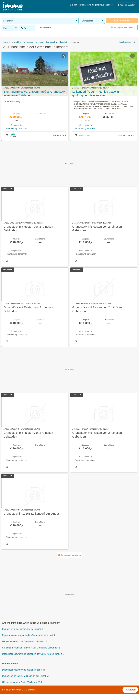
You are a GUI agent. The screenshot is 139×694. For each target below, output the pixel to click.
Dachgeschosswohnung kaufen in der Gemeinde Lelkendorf (32, 654)
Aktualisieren (122, 20)
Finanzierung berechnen (16, 128)
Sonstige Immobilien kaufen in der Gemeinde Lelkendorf (30, 647)
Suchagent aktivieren (121, 27)
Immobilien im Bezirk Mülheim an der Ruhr (23, 676)
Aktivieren (130, 689)
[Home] (13, 6)
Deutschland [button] (106, 5)
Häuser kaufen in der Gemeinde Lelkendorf (23, 641)
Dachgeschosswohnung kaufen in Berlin (22, 670)
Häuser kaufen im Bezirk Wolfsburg (19, 682)
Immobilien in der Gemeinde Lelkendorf (21, 629)
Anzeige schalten (126, 5)
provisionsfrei (45, 28)
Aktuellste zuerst (126, 42)
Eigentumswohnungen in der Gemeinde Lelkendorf (27, 635)
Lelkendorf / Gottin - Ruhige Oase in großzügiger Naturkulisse (95, 93)
